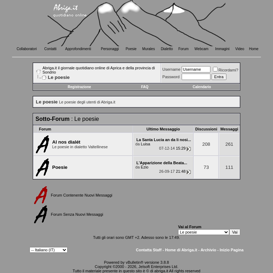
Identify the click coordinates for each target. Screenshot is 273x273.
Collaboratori (27, 49)
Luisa (145, 144)
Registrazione (79, 87)
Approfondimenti (78, 49)
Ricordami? (226, 70)
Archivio (208, 250)
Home (254, 49)
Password (171, 77)
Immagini (222, 49)
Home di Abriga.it (181, 250)
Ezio (144, 167)
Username (171, 69)
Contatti (50, 49)
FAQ (145, 87)
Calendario (202, 87)
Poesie (130, 49)
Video (239, 49)
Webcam (201, 49)
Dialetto (167, 49)
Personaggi (110, 49)
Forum (183, 49)
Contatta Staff (148, 250)
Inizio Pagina (231, 250)
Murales (148, 49)
